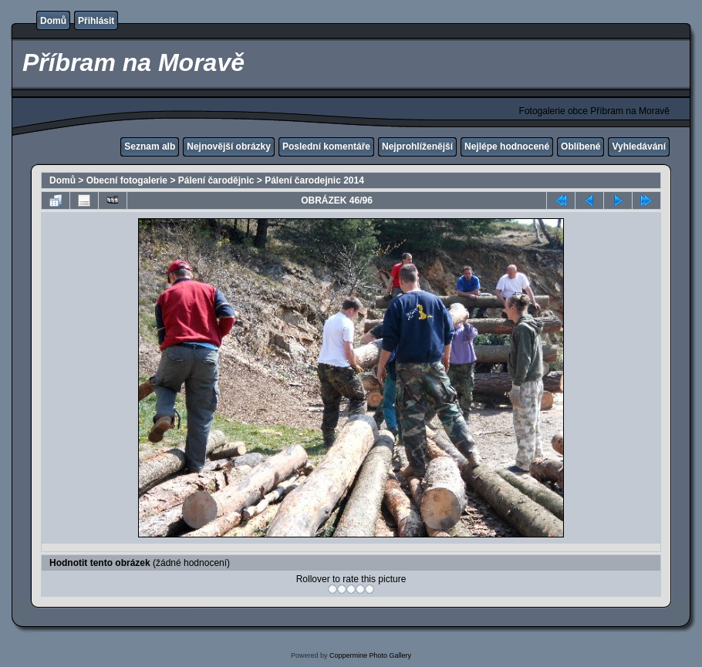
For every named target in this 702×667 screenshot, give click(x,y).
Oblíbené (580, 146)
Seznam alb (149, 146)
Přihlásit (96, 20)
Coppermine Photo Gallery (370, 655)
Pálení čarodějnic (216, 180)
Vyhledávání (639, 146)
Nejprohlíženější (417, 146)
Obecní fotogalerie (126, 180)
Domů (53, 20)
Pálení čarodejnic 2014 (314, 180)
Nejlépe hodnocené (506, 146)
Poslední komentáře (326, 146)
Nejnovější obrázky (229, 146)
